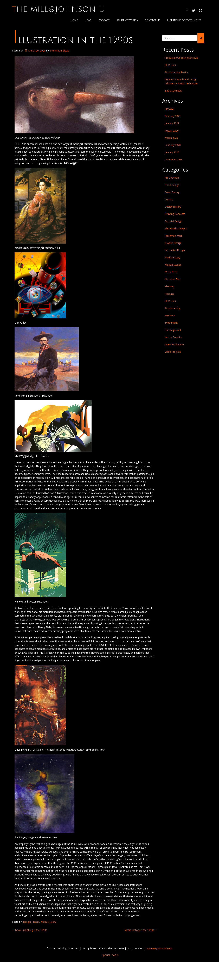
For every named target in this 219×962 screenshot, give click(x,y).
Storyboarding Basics (176, 72)
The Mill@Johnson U (58, 9)
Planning (169, 286)
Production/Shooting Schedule (181, 57)
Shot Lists (170, 65)
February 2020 (173, 145)
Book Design (172, 185)
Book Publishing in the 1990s (29, 930)
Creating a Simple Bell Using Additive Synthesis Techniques (181, 81)
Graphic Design (173, 243)
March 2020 (171, 137)
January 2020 (172, 152)
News (88, 20)
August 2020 (172, 130)
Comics (169, 199)
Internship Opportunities (184, 20)
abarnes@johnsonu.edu (159, 948)
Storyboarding (172, 308)
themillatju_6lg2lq (59, 50)
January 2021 (172, 123)
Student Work (127, 20)
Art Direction (172, 177)
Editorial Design (173, 221)
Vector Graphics (173, 337)
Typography (171, 322)
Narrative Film (172, 279)
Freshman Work (173, 235)
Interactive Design (175, 250)
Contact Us (152, 20)
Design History (31, 921)
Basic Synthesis (173, 90)
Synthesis (170, 315)
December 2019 (174, 159)
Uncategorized (173, 330)
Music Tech (171, 272)
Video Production (174, 344)
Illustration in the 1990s (72, 40)
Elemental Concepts (176, 228)
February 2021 (173, 116)
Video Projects (173, 351)
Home (74, 20)
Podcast (104, 20)
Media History (48, 921)
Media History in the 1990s (140, 930)
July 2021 (170, 108)
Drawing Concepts (175, 213)
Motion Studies (173, 264)
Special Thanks (110, 955)
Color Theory (172, 192)
